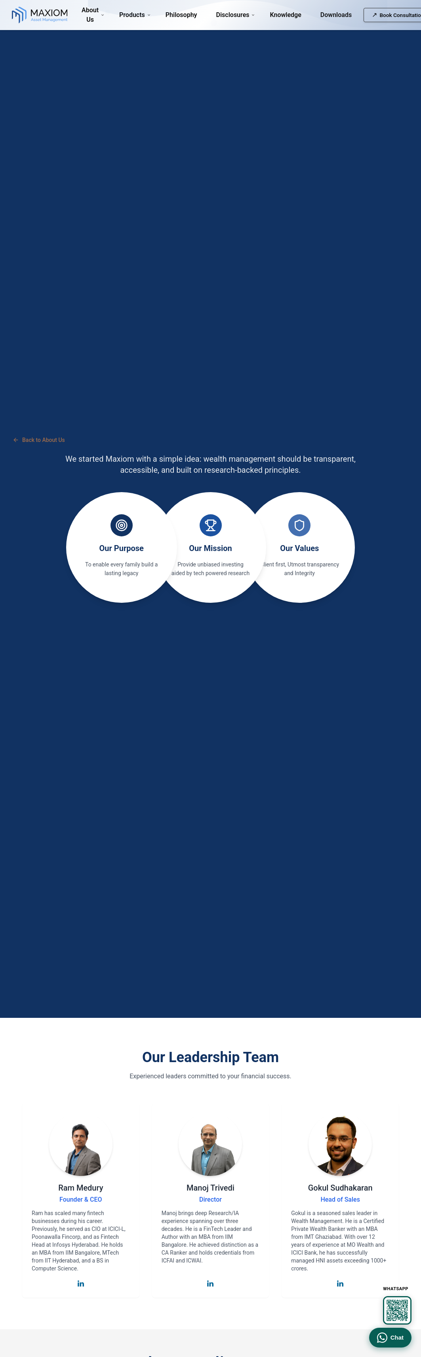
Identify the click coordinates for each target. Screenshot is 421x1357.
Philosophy (181, 15)
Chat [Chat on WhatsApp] (390, 1337)
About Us (91, 14)
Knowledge (285, 15)
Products (133, 15)
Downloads (336, 15)
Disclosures (233, 15)
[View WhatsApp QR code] (397, 1310)
